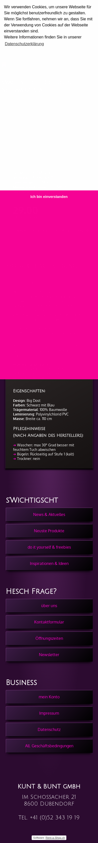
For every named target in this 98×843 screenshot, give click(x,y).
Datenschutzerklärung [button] (24, 44)
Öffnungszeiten (49, 638)
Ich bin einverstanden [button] (49, 197)
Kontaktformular (49, 621)
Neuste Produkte (49, 530)
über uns (49, 605)
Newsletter (49, 654)
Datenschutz (49, 729)
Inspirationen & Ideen (49, 563)
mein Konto (49, 696)
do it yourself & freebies (49, 547)
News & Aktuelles (49, 514)
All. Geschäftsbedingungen (49, 745)
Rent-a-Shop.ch (55, 837)
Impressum (49, 713)
